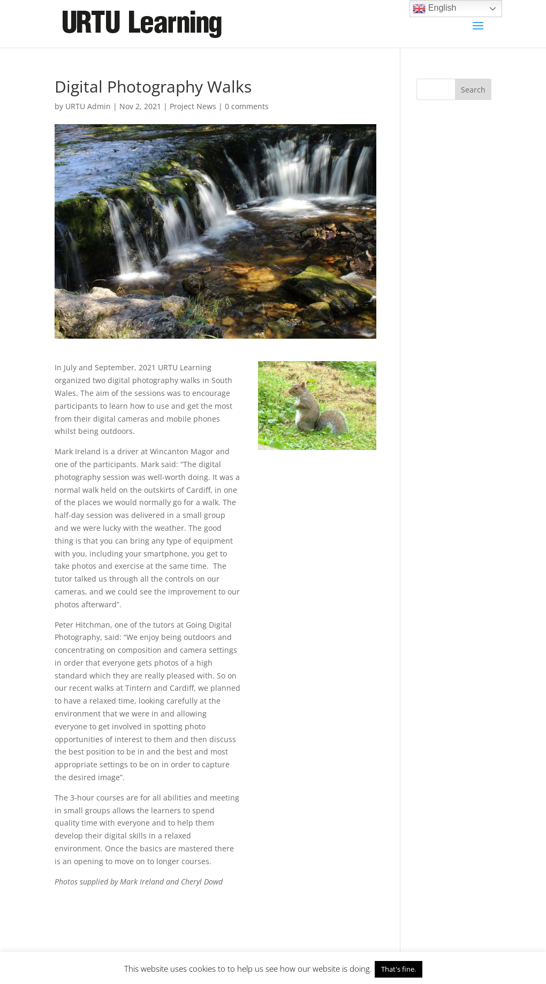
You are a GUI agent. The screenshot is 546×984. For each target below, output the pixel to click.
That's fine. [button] (398, 969)
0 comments (247, 106)
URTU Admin (88, 106)
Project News (193, 106)
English (434, 8)
